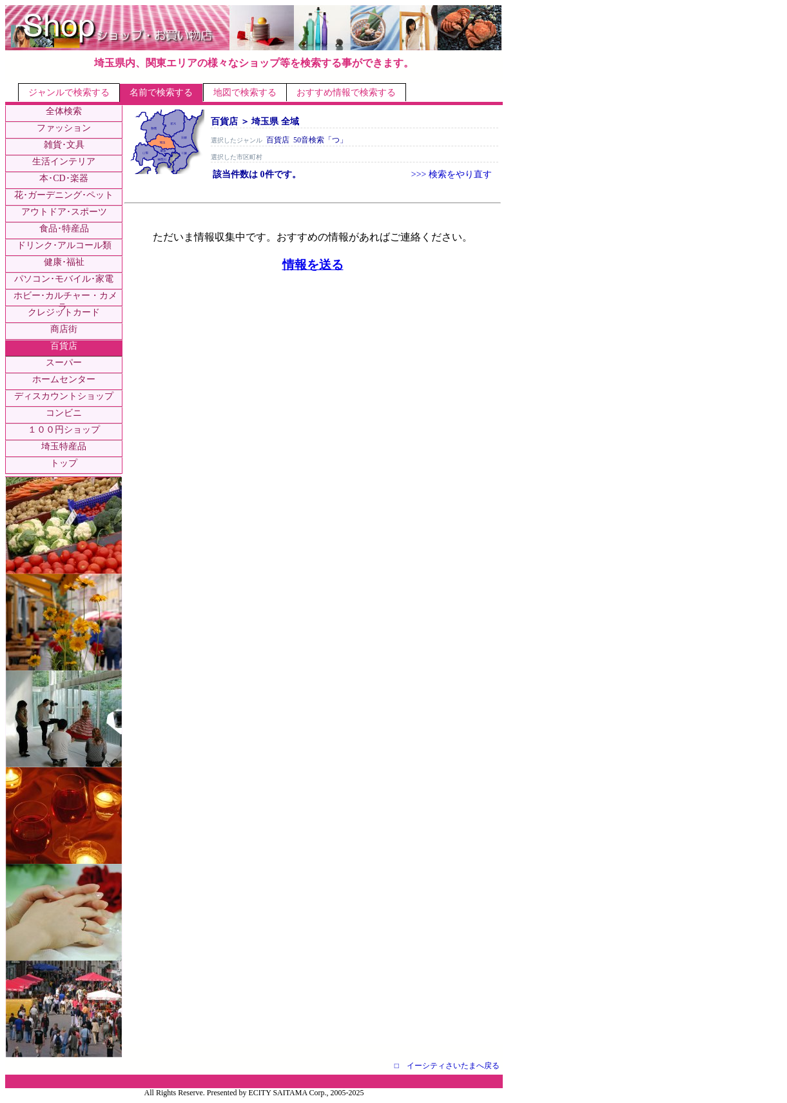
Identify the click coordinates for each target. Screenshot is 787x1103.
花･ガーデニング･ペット (63, 195)
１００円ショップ (64, 429)
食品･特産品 (64, 228)
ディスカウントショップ (63, 396)
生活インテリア (63, 161)
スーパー (64, 362)
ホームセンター (63, 379)
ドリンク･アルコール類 (64, 245)
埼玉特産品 (63, 446)
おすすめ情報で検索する (346, 92)
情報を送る (313, 264)
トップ (63, 463)
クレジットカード (64, 312)
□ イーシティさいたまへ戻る (447, 1065)
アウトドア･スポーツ (64, 212)
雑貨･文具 (64, 145)
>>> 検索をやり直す (451, 174)
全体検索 (64, 111)
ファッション (64, 128)
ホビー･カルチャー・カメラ (65, 301)
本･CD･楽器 (63, 178)
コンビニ (64, 413)
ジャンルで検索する (69, 92)
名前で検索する (161, 92)
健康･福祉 (64, 262)
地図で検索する (245, 92)
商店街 (63, 329)
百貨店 (63, 346)
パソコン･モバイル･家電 (63, 279)
